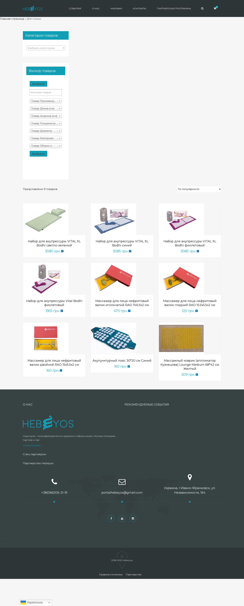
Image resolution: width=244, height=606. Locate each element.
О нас (96, 8)
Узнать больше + (32, 445)
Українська (32, 602)
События (75, 8)
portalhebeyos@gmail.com (122, 492)
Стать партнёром (34, 454)
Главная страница (12, 18)
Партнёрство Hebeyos (38, 463)
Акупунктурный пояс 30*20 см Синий (122, 360)
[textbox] (45, 48)
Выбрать (38, 83)
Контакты (139, 8)
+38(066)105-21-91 (54, 492)
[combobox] (45, 48)
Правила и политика (110, 574)
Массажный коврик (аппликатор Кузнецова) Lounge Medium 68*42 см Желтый (189, 365)
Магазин (116, 8)
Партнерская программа (174, 8)
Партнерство (134, 574)
